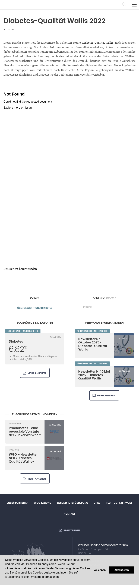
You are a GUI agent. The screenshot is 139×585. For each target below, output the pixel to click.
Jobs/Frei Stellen (17, 503)
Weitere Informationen (45, 576)
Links (97, 503)
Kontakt (69, 514)
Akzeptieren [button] (121, 570)
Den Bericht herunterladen (20, 269)
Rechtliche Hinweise (119, 503)
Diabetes (87, 307)
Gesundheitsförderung (72, 503)
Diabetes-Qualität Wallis (97, 42)
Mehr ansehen (37, 373)
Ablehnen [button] (100, 570)
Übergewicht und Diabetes (34, 308)
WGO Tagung (42, 503)
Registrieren (72, 530)
